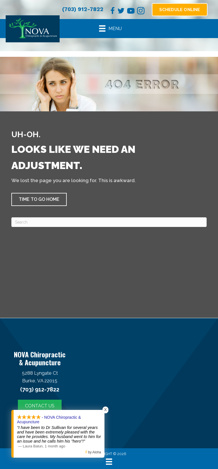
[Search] (109, 222)
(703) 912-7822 (82, 9)
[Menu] (110, 28)
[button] (39, 199)
